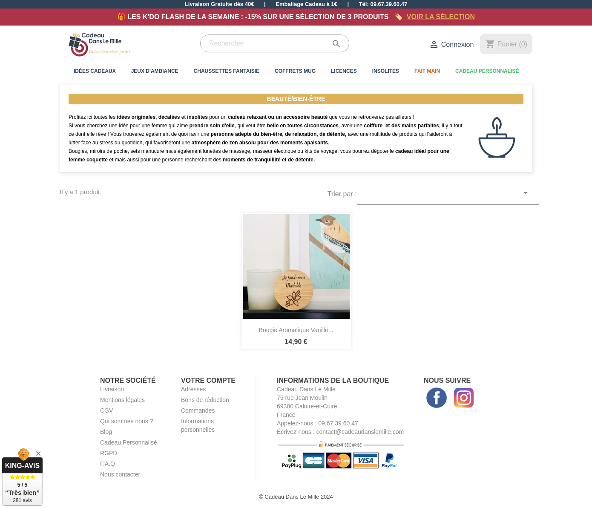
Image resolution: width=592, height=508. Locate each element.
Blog (106, 431)
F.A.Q (107, 463)
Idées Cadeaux (95, 71)
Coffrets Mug (295, 71)
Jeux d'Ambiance (154, 71)
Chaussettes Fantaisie (226, 71)
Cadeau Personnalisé (487, 71)
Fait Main (427, 71)
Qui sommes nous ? (126, 421)
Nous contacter (120, 474)
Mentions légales (122, 399)
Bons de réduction (205, 399)
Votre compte (208, 380)
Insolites (385, 71)
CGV (106, 410)
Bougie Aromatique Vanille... (296, 330)
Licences (344, 71)
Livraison (112, 389)
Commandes (198, 410)
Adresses (193, 389)
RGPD (108, 453)
